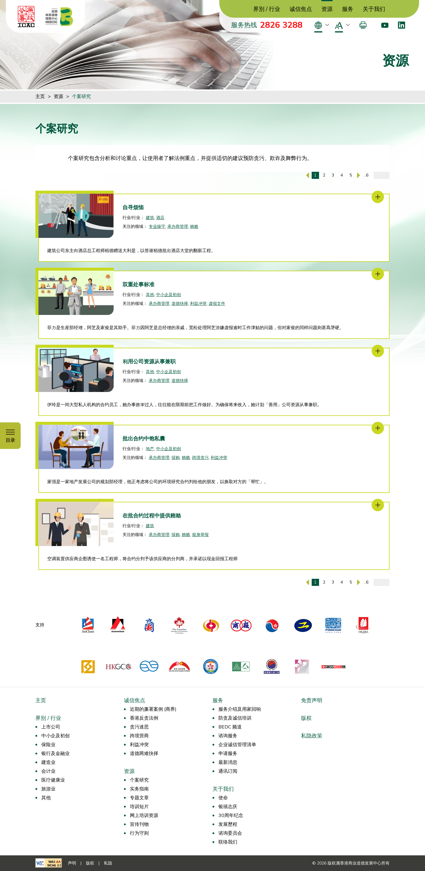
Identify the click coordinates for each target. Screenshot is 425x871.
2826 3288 (281, 25)
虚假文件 (217, 303)
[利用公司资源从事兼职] (378, 351)
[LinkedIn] (401, 25)
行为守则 (139, 833)
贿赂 (194, 226)
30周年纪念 (230, 815)
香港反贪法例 (144, 718)
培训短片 (139, 807)
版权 (306, 718)
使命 (223, 798)
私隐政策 (311, 736)
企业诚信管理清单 (237, 745)
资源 (327, 9)
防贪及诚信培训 (234, 718)
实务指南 (139, 789)
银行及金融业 (55, 753)
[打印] (363, 25)
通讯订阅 (227, 771)
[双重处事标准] (378, 274)
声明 (72, 863)
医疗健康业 (53, 780)
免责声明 (311, 700)
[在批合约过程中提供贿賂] (378, 505)
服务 (347, 9)
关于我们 (374, 9)
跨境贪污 (200, 457)
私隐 (108, 863)
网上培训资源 (144, 815)
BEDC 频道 (230, 727)
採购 (175, 457)
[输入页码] (382, 175)
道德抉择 (179, 303)
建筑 (150, 217)
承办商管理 (177, 226)
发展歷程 (227, 824)
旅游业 (48, 789)
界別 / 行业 (266, 9)
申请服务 (227, 753)
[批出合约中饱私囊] (378, 428)
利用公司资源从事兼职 (149, 361)
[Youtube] (384, 25)
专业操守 (157, 226)
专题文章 (139, 798)
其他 (150, 295)
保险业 (48, 745)
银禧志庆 (227, 807)
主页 (40, 96)
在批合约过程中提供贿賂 (151, 515)
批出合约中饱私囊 (143, 438)
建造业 (48, 762)
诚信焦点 (301, 9)
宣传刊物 (139, 824)
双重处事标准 (138, 284)
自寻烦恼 (133, 207)
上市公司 (50, 727)
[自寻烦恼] (378, 197)
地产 (150, 449)
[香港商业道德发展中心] (59, 16)
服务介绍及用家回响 (239, 709)
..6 (366, 175)
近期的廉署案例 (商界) (153, 709)
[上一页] (307, 175)
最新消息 (227, 762)
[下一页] (358, 175)
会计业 (48, 771)
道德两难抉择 (144, 753)
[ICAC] (26, 16)
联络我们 (227, 842)
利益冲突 (198, 303)
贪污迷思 (139, 727)
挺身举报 (200, 534)
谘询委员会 (230, 833)
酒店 (160, 217)
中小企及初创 (168, 295)
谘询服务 (227, 736)
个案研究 (81, 96)
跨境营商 (139, 736)
